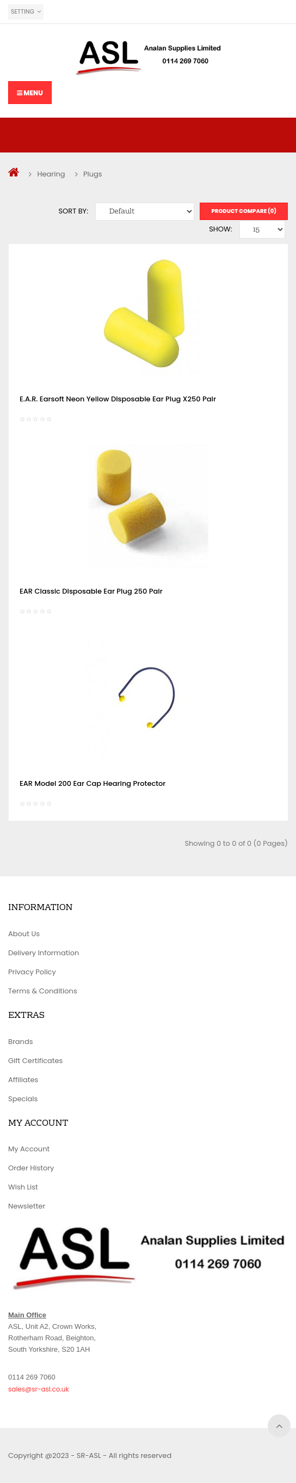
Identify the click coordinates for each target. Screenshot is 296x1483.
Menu (30, 92)
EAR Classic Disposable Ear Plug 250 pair (91, 591)
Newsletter (26, 1206)
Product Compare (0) (243, 211)
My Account (29, 1149)
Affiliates (23, 1080)
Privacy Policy (32, 972)
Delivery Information (43, 953)
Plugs (92, 174)
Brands (20, 1041)
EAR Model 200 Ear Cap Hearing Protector (92, 783)
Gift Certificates (35, 1060)
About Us (24, 934)
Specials (23, 1099)
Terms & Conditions (42, 991)
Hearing (51, 174)
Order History (31, 1168)
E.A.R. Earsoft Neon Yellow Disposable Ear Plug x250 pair (118, 399)
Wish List (23, 1187)
